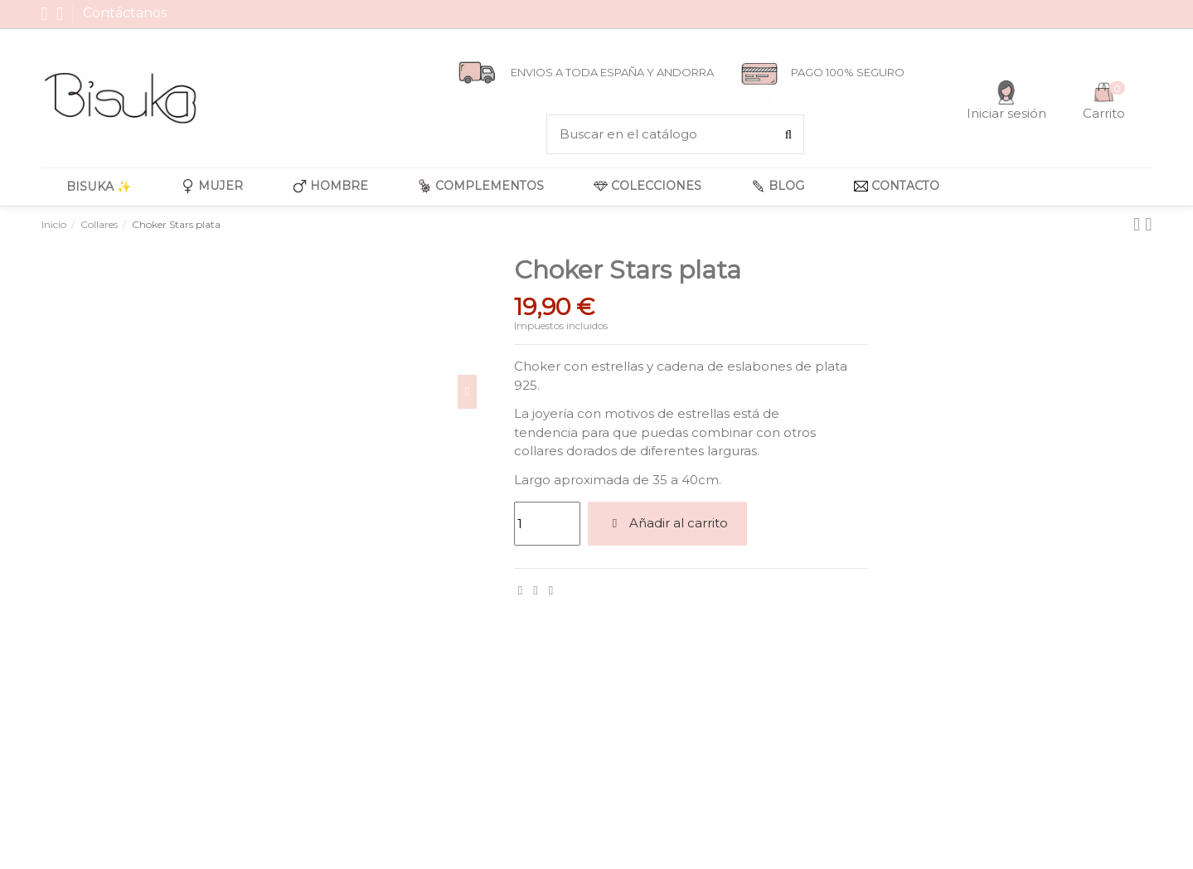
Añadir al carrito (667, 523)
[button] (212, 187)
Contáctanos (125, 13)
